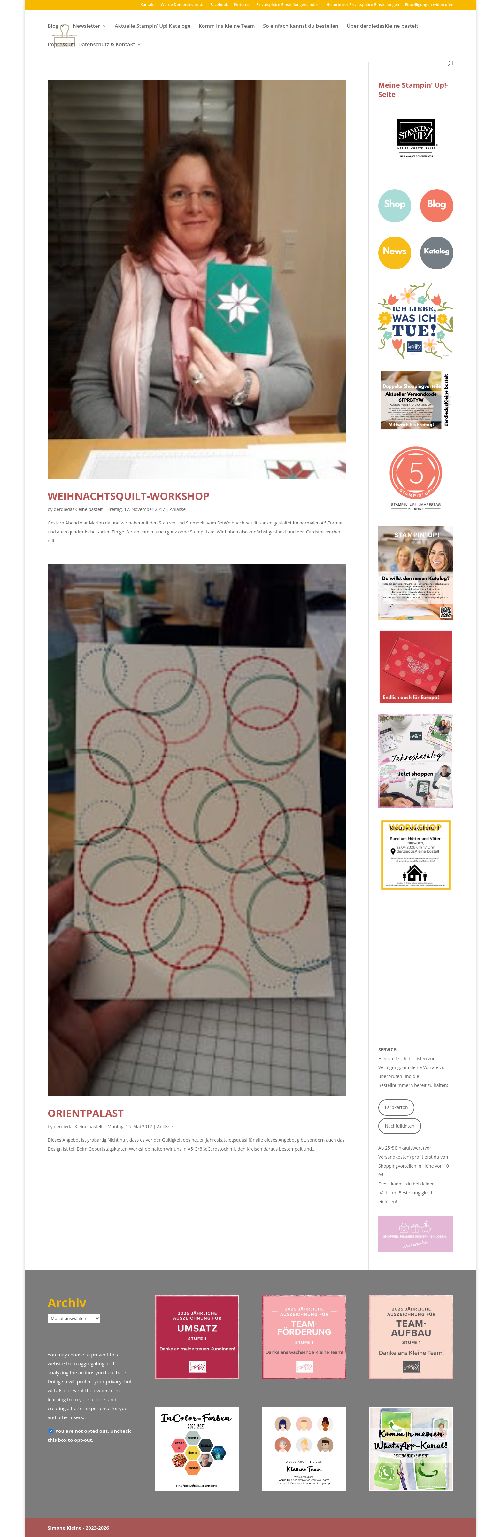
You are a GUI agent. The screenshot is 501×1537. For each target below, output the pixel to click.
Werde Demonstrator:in (182, 5)
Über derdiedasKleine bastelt (382, 26)
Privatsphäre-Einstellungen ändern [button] (289, 5)
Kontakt (147, 5)
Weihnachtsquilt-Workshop (129, 496)
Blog (53, 26)
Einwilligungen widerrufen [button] (429, 5)
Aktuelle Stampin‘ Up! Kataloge (152, 26)
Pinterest (242, 5)
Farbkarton (396, 1107)
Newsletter (86, 26)
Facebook (219, 5)
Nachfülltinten (400, 1126)
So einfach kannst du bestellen (300, 26)
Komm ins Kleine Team (227, 26)
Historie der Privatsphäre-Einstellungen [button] (363, 5)
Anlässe (178, 509)
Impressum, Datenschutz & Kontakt (91, 45)
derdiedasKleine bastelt (78, 509)
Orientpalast (86, 1113)
